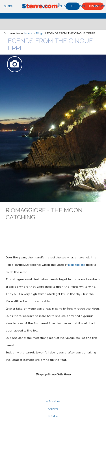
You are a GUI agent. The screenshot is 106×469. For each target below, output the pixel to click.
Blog (39, 33)
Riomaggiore (76, 264)
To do (43, 6)
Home (28, 33)
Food (25, 6)
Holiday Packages (71, 6)
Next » (53, 416)
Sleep (8, 6)
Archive (53, 408)
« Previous (53, 401)
